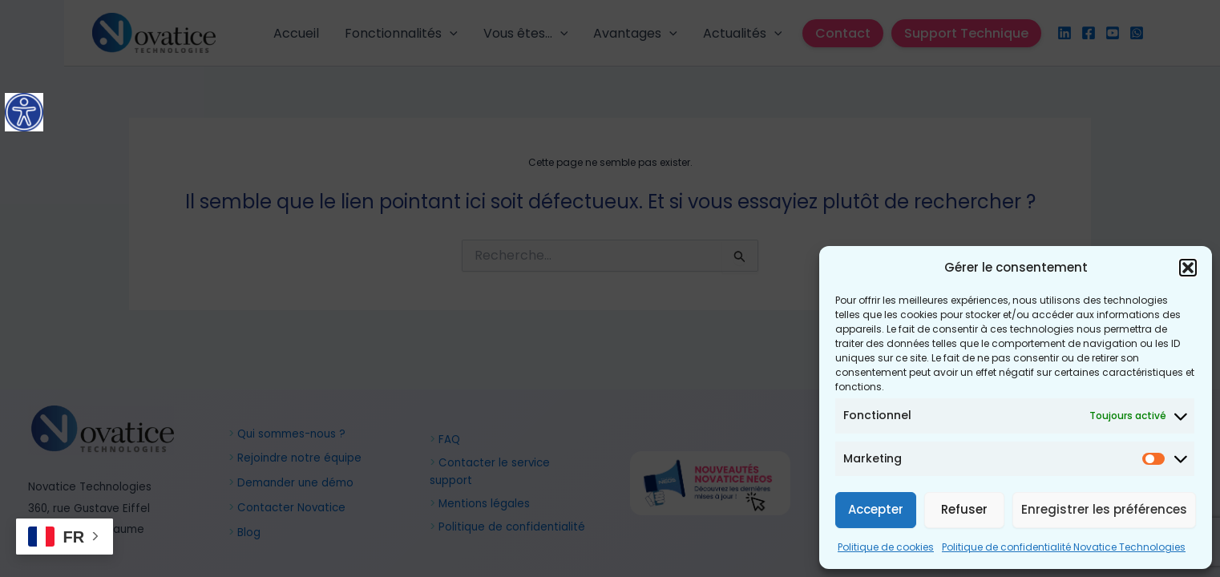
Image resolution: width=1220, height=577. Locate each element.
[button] (1188, 268)
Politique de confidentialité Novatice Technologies (1064, 547)
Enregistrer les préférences (1104, 509)
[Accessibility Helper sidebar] (24, 112)
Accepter (875, 509)
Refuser (964, 509)
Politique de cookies (886, 547)
